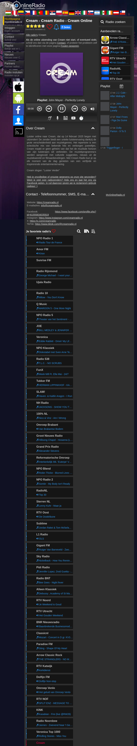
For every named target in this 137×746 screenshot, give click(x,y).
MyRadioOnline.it (40, 728)
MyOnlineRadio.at (102, 733)
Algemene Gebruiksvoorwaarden (106, 702)
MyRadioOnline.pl (102, 718)
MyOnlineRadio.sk (71, 728)
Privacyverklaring (79, 702)
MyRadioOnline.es (41, 723)
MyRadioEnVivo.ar (102, 728)
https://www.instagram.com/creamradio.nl (61, 217)
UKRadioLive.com (102, 723)
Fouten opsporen (70, 46)
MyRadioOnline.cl (41, 738)
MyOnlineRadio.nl (115, 194)
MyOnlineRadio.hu (41, 708)
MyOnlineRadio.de (72, 723)
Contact (61, 42)
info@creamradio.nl (51, 205)
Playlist (105, 86)
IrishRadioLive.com (72, 733)
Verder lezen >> (84, 575)
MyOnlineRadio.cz (41, 713)
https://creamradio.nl (48, 202)
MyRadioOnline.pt (102, 713)
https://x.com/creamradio (43, 221)
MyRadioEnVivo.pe (72, 708)
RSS (128, 702)
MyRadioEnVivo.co (103, 708)
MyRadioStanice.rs (72, 718)
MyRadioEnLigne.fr (72, 713)
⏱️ (81, 118)
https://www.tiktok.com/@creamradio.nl (55, 224)
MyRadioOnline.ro (41, 718)
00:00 (31, 108)
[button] (39, 109)
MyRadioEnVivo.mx (42, 733)
